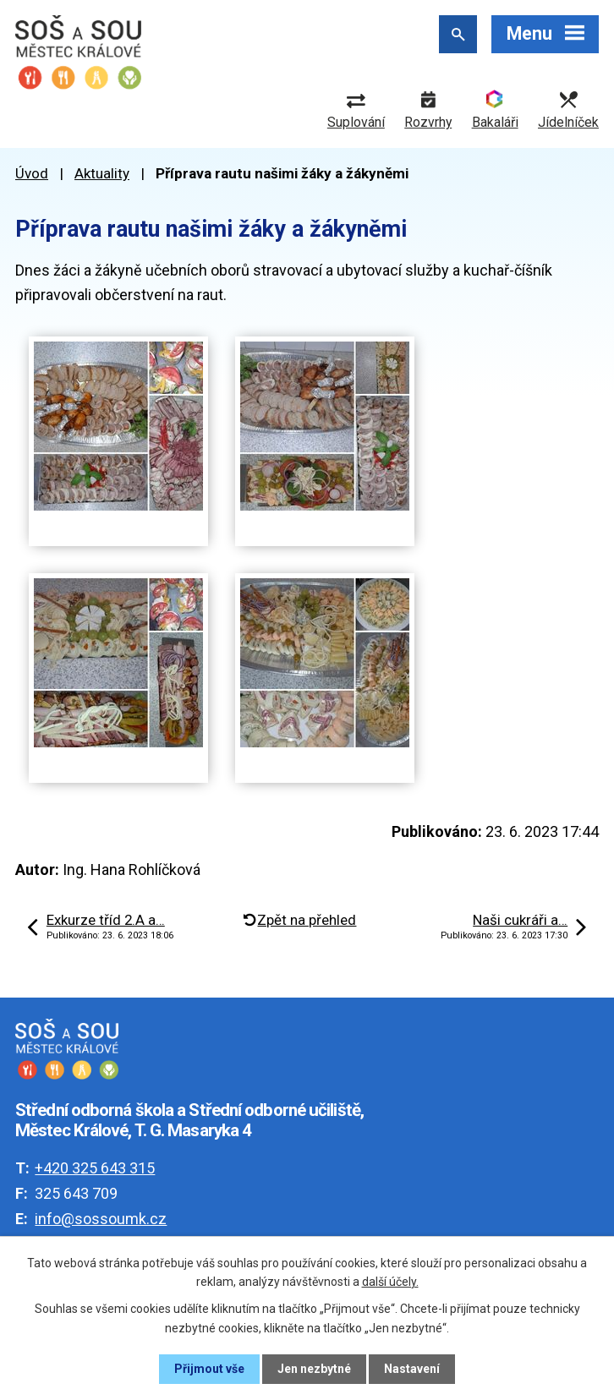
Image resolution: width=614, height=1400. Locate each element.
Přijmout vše (209, 1368)
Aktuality (101, 173)
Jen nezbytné (314, 1368)
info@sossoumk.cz (101, 1219)
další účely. (390, 1281)
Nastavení (412, 1368)
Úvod (31, 173)
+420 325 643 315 (95, 1168)
